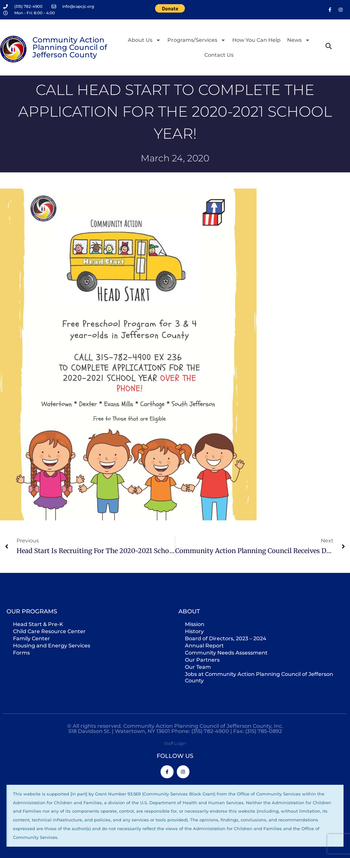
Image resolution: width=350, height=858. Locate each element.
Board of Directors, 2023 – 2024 (225, 638)
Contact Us (219, 55)
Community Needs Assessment (226, 653)
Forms (21, 653)
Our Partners (202, 660)
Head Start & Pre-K (38, 624)
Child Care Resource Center (49, 631)
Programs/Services (196, 40)
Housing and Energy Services (51, 646)
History (194, 631)
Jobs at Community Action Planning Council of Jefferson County (259, 677)
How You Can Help (256, 40)
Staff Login (175, 743)
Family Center (31, 638)
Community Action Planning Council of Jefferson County (69, 47)
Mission (194, 624)
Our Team (198, 667)
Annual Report (204, 646)
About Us (144, 40)
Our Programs (31, 611)
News (298, 40)
